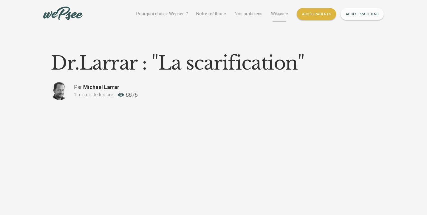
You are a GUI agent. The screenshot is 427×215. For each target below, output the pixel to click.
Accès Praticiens (362, 14)
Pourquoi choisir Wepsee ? (162, 13)
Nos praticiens (248, 13)
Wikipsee (279, 13)
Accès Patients (316, 14)
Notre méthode (211, 13)
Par (96, 87)
